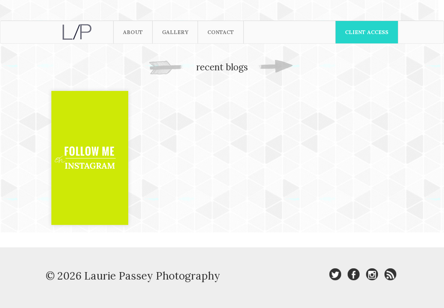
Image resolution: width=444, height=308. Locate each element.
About (133, 32)
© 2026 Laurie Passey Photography (133, 276)
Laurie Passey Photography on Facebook (354, 274)
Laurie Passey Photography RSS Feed (390, 274)
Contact (220, 32)
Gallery (175, 32)
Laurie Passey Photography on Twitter (335, 274)
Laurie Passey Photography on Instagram (372, 274)
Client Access (366, 32)
